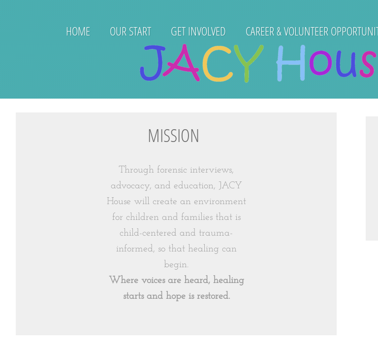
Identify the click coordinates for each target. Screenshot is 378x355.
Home (78, 31)
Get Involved (198, 31)
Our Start (130, 31)
